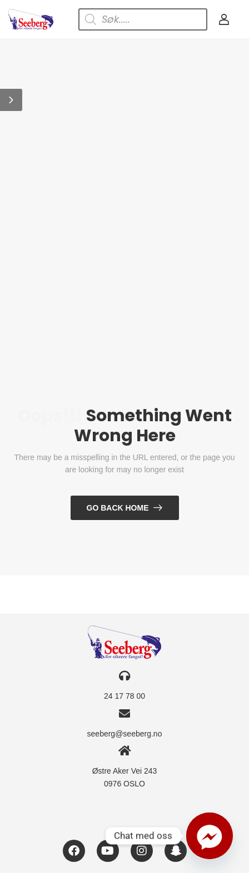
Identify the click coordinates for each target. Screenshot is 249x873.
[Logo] (30, 19)
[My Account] (224, 19)
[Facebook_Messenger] (209, 836)
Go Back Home (118, 507)
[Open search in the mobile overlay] (142, 19)
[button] (11, 100)
